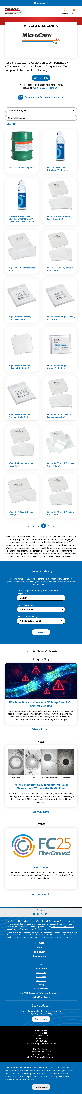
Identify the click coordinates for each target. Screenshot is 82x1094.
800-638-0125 (39, 87)
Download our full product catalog (42, 97)
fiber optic (24, 929)
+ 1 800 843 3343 (41, 1054)
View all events (41, 894)
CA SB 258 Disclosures (41, 997)
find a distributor (45, 937)
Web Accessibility (41, 988)
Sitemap (41, 984)
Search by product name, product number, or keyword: (38, 592)
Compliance (41, 980)
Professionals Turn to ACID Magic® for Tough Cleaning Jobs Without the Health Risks (41, 786)
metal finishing (36, 929)
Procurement (41, 976)
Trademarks (41, 972)
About (40, 947)
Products (39, 942)
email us (54, 87)
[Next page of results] (53, 525)
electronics (56, 926)
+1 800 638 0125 (41, 1041)
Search (41, 632)
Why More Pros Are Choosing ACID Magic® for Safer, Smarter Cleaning (41, 704)
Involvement (39, 956)
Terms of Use (41, 968)
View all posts (41, 729)
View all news (41, 812)
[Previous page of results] (28, 525)
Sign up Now (41, 1019)
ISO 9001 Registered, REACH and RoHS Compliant (41, 993)
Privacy (41, 964)
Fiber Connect (41, 867)
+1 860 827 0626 (41, 1038)
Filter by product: (26, 604)
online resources (68, 937)
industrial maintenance (52, 929)
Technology (39, 951)
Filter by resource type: (29, 616)
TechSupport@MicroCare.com (43, 1043)
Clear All (11, 124)
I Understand (41, 1086)
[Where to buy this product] (41, 78)
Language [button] (39, 3)
